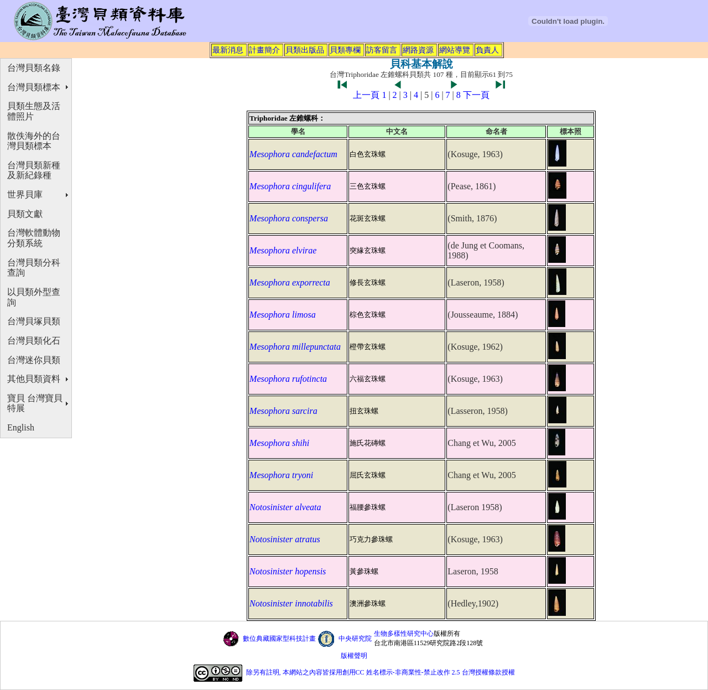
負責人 (487, 49)
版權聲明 (354, 656)
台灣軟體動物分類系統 (33, 238)
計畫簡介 (264, 49)
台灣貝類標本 (33, 87)
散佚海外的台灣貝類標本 (33, 141)
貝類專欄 (345, 49)
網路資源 (418, 49)
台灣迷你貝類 (33, 360)
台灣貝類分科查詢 (33, 268)
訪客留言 (381, 49)
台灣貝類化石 (33, 340)
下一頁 (476, 95)
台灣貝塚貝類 (33, 321)
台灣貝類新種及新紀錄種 (33, 170)
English (20, 427)
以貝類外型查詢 (33, 297)
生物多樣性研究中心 (404, 633)
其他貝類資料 (33, 378)
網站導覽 (454, 49)
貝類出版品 (304, 49)
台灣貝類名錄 (33, 67)
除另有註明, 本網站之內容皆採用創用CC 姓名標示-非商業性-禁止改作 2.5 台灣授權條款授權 (380, 672)
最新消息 (227, 49)
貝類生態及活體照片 (33, 111)
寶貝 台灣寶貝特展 (35, 403)
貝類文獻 (25, 214)
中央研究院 (355, 638)
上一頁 (366, 95)
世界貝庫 (25, 194)
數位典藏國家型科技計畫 (279, 638)
